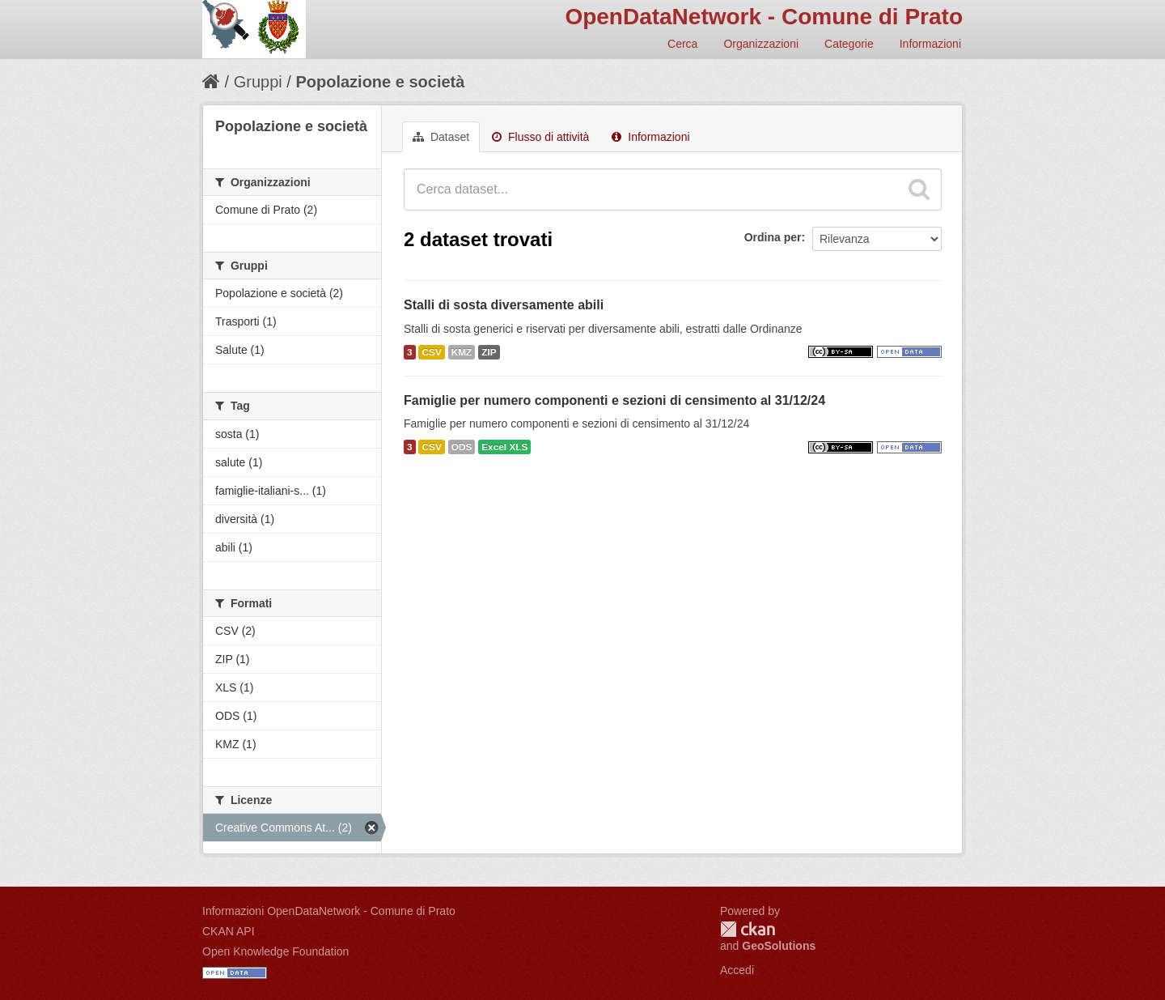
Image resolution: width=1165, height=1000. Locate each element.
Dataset (441, 136)
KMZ (461, 352)
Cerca (682, 43)
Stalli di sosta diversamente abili (504, 305)
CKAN (747, 929)
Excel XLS (504, 447)
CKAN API (228, 931)
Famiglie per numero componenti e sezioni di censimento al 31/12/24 (614, 400)
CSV (431, 352)
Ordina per (773, 237)
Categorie (849, 43)
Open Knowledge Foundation (275, 951)
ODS (461, 447)
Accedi (737, 970)
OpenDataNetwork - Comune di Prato (764, 16)
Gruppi (258, 82)
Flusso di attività (540, 136)
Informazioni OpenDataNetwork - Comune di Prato (328, 910)
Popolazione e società (379, 82)
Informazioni (930, 43)
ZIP (488, 352)
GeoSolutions (779, 945)
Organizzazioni (761, 43)
